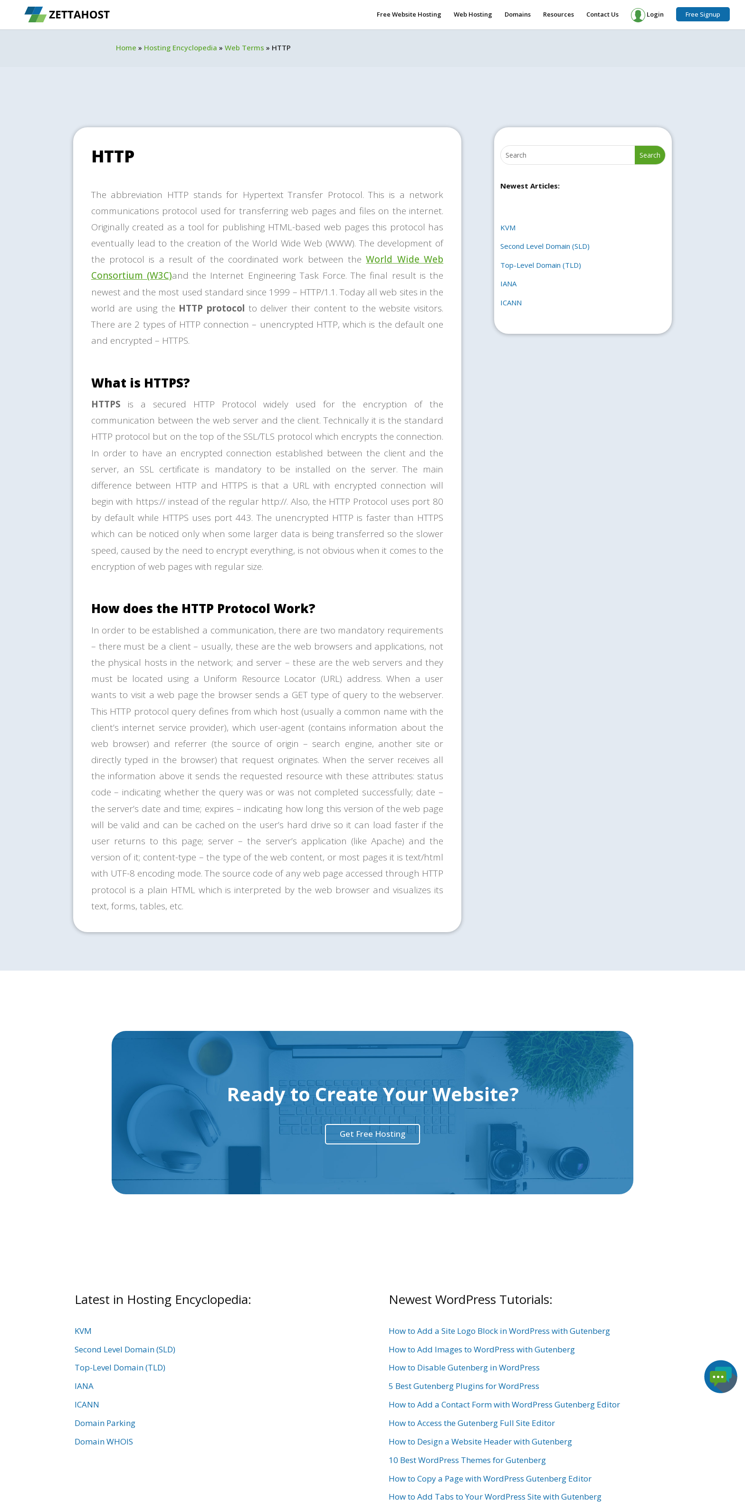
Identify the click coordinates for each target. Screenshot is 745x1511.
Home (126, 47)
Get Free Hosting (372, 1133)
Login (647, 15)
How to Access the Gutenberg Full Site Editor (472, 1422)
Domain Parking (105, 1422)
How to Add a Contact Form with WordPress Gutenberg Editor (504, 1404)
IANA (508, 283)
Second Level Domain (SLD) (545, 246)
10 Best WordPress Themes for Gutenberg (467, 1459)
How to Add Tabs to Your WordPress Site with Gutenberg (495, 1496)
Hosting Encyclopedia (180, 47)
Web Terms (244, 47)
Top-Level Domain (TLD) (540, 265)
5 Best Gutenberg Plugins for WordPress (464, 1385)
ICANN (511, 302)
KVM (508, 227)
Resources (558, 15)
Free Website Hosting (409, 15)
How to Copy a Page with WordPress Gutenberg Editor (490, 1478)
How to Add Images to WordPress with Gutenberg (482, 1349)
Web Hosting (473, 15)
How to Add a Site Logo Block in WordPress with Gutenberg (499, 1330)
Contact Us (602, 15)
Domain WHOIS (104, 1441)
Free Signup (703, 14)
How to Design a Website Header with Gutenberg (480, 1441)
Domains (518, 15)
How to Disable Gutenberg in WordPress (464, 1367)
